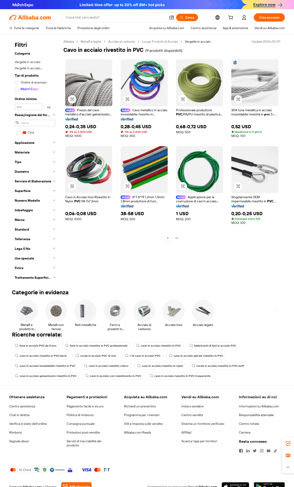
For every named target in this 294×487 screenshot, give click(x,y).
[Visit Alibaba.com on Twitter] (255, 451)
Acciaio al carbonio (121, 41)
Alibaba (68, 41)
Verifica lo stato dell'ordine (28, 424)
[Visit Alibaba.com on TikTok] (275, 451)
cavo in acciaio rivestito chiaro (106, 366)
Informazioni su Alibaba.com (259, 406)
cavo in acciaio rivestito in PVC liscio (41, 356)
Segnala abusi (19, 441)
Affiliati (186, 432)
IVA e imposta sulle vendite (143, 424)
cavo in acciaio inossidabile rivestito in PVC (45, 366)
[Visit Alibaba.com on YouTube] (268, 451)
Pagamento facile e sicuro (85, 406)
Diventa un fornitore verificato (202, 424)
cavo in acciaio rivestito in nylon (160, 366)
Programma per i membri (141, 415)
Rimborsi (15, 432)
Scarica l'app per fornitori (199, 441)
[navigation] (35, 161)
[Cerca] (187, 17)
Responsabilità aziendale (256, 415)
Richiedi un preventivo (140, 406)
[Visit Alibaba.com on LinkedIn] (248, 451)
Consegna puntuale (81, 424)
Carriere (245, 432)
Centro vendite (192, 415)
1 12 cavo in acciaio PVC (142, 356)
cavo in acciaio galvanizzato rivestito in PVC (45, 376)
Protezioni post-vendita (83, 432)
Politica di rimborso (80, 415)
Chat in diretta (19, 415)
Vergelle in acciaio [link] (198, 41)
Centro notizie (249, 424)
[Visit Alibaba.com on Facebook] (241, 451)
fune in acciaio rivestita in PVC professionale (96, 346)
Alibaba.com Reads (137, 432)
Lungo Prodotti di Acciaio (160, 41)
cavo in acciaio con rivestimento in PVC (113, 376)
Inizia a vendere (192, 406)
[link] (288, 443)
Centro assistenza (22, 406)
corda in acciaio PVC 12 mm (96, 356)
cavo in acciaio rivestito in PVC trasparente (180, 376)
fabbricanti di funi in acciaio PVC (212, 346)
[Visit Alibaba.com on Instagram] (262, 451)
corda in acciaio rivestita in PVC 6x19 (218, 366)
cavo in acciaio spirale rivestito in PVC (196, 356)
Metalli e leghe (91, 41)
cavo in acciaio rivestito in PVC (158, 346)
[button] (171, 17)
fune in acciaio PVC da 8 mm (36, 346)
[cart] (231, 18)
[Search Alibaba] (115, 17)
